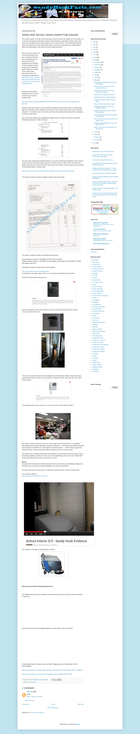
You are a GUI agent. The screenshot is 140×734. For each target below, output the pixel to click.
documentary (96, 280)
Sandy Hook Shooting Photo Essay (104, 94)
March (96, 134)
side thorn (95, 358)
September (97, 70)
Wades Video (96, 362)
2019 (94, 49)
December (97, 62)
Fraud (94, 284)
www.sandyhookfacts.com (101, 243)
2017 (94, 55)
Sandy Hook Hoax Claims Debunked (103, 151)
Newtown (95, 327)
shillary (94, 356)
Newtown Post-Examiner (100, 234)
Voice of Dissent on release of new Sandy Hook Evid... (104, 87)
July (95, 75)
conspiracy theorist (97, 269)
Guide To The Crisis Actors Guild (102, 230)
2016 (94, 57)
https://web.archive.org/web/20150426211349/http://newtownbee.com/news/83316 (48, 171)
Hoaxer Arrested (97, 286)
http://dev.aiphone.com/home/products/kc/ (35, 271)
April (95, 132)
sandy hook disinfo (97, 342)
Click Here (94, 252)
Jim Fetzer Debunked (98, 307)
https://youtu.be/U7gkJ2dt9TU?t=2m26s (34, 476)
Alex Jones (95, 262)
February (97, 137)
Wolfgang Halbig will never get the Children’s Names (104, 107)
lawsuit (94, 315)
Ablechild (95, 260)
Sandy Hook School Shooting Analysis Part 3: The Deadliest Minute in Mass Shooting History (104, 194)
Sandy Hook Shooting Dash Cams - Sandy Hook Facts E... (104, 91)
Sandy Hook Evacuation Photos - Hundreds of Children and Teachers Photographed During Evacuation (105, 183)
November (97, 64)
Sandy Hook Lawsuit (98, 347)
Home (53, 704)
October (96, 67)
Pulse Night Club (97, 336)
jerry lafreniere (96, 304)
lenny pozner (96, 318)
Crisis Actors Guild (99, 229)
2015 (94, 60)
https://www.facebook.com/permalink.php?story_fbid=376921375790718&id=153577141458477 (52, 670)
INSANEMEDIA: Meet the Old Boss (103, 240)
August (96, 72)
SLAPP (94, 360)
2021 (94, 44)
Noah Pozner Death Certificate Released (104, 173)
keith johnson (96, 313)
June (96, 77)
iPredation (95, 302)
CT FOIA (29, 682)
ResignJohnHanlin (97, 338)
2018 (94, 52)
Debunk (34, 682)
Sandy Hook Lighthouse (100, 223)
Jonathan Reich (97, 309)
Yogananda (95, 371)
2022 (94, 42)
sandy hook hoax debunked (100, 344)
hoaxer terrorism (97, 293)
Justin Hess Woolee (98, 311)
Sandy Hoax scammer (98, 340)
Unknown (30, 691)
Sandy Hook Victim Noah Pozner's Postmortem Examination (102, 155)
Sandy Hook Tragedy (98, 351)
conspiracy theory (97, 271)
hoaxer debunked (97, 289)
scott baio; (95, 353)
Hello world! (96, 235)
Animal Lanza (96, 264)
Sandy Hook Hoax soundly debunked (105, 97)
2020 (94, 47)
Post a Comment (29, 700)
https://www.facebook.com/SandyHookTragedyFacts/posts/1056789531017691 (47, 674)
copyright (95, 273)
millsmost (95, 324)
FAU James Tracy (97, 282)
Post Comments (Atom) (37, 712)
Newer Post (25, 704)
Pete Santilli (95, 333)
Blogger (78, 724)
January (96, 139)
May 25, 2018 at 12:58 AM (34, 696)
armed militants (96, 266)
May (95, 80)
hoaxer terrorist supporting (100, 295)
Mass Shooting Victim (98, 322)
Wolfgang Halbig (97, 367)
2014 (94, 143)
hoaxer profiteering (97, 291)
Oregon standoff (97, 329)
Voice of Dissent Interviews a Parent (104, 104)
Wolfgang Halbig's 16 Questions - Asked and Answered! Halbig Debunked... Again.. (104, 169)
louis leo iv (95, 320)
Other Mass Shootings (98, 331)
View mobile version (53, 707)
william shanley (96, 365)
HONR (94, 298)
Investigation (96, 300)
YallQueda (95, 369)
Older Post (80, 704)
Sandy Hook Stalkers (99, 239)
